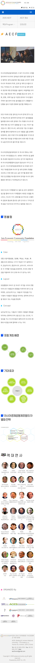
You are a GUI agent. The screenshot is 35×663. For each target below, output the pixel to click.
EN (28, 3)
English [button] (21, 34)
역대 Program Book (10, 25)
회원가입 (24, 8)
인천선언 (23, 25)
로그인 (31, 8)
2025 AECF (7, 18)
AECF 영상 (24, 18)
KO (25, 3)
